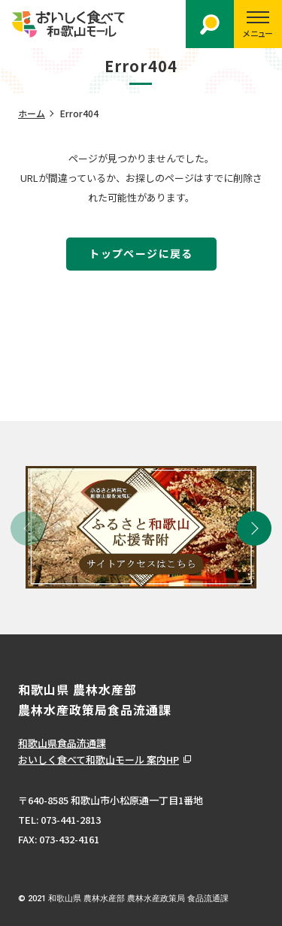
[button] (254, 528)
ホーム (31, 113)
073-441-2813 (71, 820)
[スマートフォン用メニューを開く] (258, 24)
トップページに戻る (141, 253)
